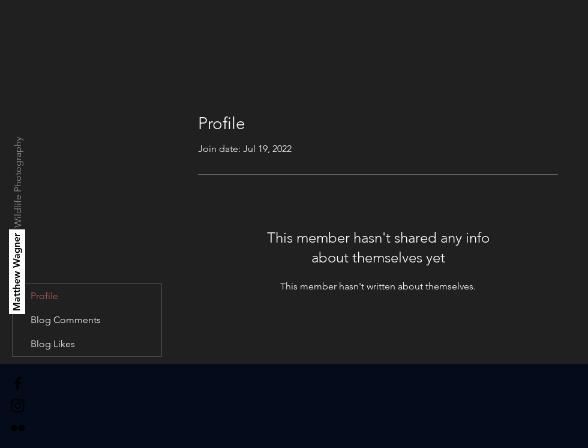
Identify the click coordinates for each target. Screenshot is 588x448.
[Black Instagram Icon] (17, 405)
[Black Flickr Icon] (17, 428)
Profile (44, 295)
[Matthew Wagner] (17, 271)
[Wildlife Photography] (18, 182)
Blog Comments (66, 319)
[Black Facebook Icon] (17, 383)
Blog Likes (53, 344)
